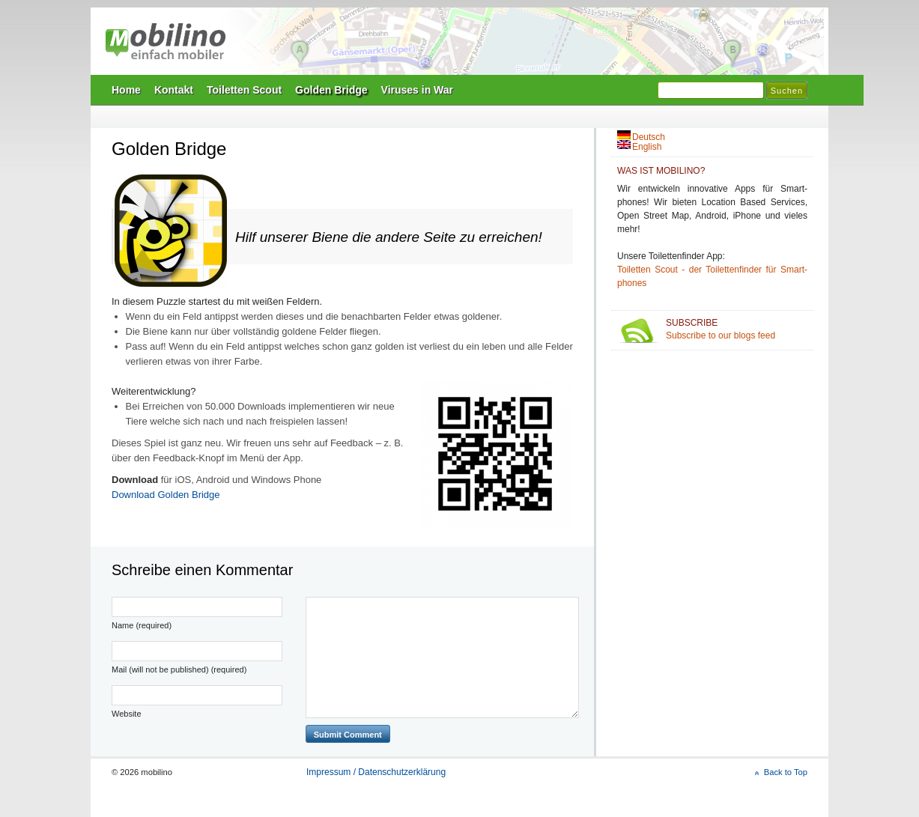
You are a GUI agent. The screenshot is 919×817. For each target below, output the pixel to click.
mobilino (165, 41)
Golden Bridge (331, 90)
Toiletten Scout (244, 90)
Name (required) (142, 625)
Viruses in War (417, 90)
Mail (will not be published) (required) (179, 669)
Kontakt (173, 90)
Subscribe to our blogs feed (736, 329)
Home (126, 90)
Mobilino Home (562, 45)
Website (127, 713)
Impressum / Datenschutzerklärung (376, 772)
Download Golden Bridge (166, 494)
